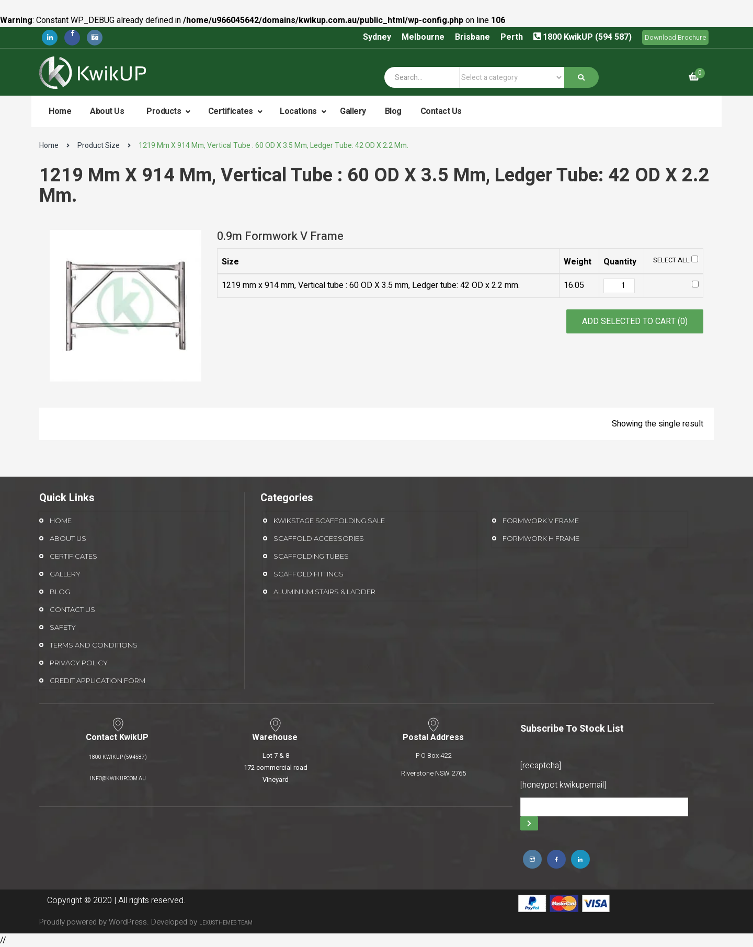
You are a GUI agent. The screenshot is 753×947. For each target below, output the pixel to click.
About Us (107, 111)
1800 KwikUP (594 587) (587, 37)
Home (60, 111)
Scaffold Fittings (308, 574)
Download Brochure (675, 37)
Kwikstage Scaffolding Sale (329, 520)
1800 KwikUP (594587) (118, 757)
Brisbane (472, 37)
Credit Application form (97, 680)
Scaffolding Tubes (311, 556)
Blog (393, 111)
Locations (299, 111)
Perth (511, 37)
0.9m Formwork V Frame (280, 236)
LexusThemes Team (226, 923)
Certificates (231, 111)
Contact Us (441, 111)
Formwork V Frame (541, 520)
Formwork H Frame (541, 538)
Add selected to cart (635, 321)
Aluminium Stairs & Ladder (324, 591)
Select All (675, 260)
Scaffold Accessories (318, 538)
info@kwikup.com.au (118, 778)
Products (164, 111)
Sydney (377, 37)
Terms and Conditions (94, 645)
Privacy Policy (79, 663)
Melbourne (423, 37)
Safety (63, 627)
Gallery (353, 111)
